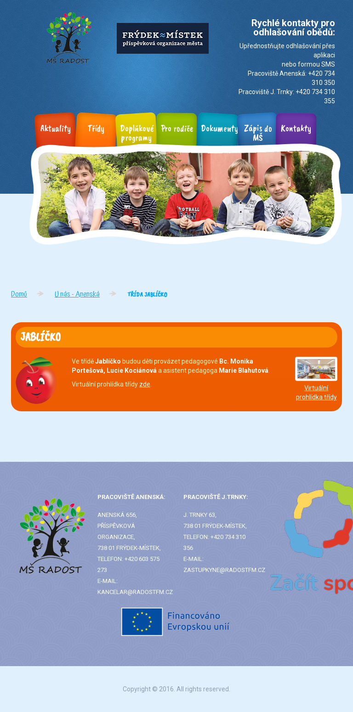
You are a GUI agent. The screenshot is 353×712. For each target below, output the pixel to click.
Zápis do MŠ (258, 133)
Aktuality (55, 128)
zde (144, 384)
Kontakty (296, 128)
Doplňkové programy (137, 133)
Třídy (96, 128)
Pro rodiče (177, 128)
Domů (19, 294)
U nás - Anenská (77, 294)
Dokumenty (220, 128)
